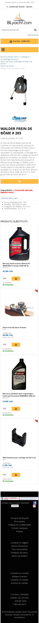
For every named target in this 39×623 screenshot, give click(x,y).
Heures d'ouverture (19, 546)
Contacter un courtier (19, 573)
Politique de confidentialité (19, 525)
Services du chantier (19, 583)
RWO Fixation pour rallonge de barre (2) (19, 458)
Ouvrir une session (17, 7)
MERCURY (6, 268)
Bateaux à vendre (19, 576)
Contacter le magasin (19, 542)
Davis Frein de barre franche (14, 327)
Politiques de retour (19, 552)
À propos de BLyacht (19, 518)
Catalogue (25, 57)
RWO (4, 460)
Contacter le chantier (19, 580)
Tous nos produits (19, 549)
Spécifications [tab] (7, 198)
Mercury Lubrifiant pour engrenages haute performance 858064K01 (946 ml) (19, 395)
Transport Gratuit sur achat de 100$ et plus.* (20, 2)
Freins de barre (7, 66)
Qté (4, 278)
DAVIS (4, 329)
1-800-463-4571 (19, 604)
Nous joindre (19, 521)
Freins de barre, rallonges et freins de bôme (16, 62)
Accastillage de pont (9, 59)
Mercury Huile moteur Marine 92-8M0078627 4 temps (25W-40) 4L (16, 264)
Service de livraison (20, 556)
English (29, 7)
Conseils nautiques (19, 528)
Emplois (19, 531)
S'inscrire (15, 506)
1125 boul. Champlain (19, 594)
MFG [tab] (15, 198)
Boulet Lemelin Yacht (10, 57)
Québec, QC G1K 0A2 (20, 597)
